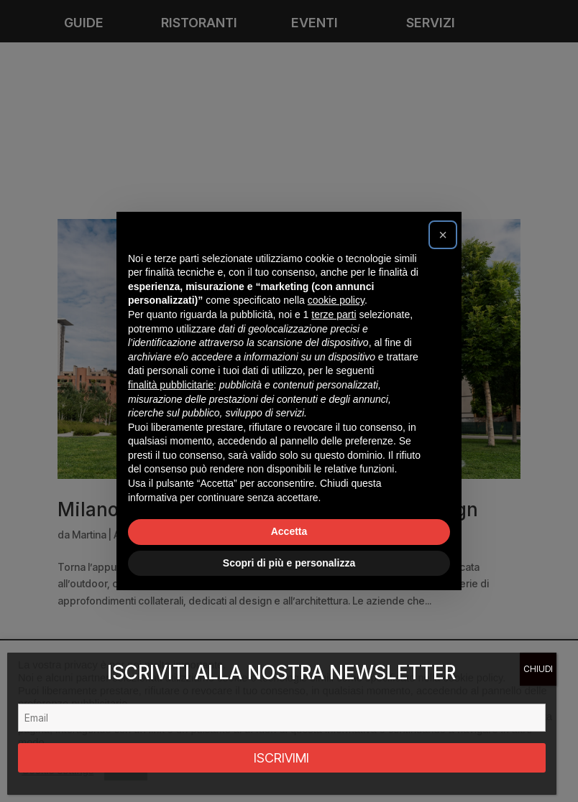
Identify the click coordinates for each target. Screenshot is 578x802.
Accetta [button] (289, 531)
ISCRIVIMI (281, 757)
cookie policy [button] (336, 300)
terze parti (333, 314)
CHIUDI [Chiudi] (538, 668)
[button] (442, 234)
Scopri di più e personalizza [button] (289, 563)
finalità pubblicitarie (171, 385)
